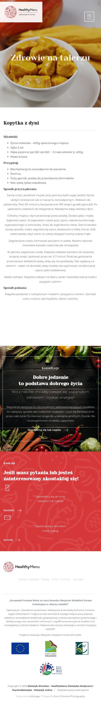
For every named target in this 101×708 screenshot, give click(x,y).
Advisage (34, 696)
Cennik (11, 540)
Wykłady (34, 579)
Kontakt (12, 510)
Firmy (54, 579)
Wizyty (45, 579)
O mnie (65, 579)
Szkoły (23, 579)
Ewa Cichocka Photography (69, 696)
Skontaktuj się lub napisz (47, 430)
